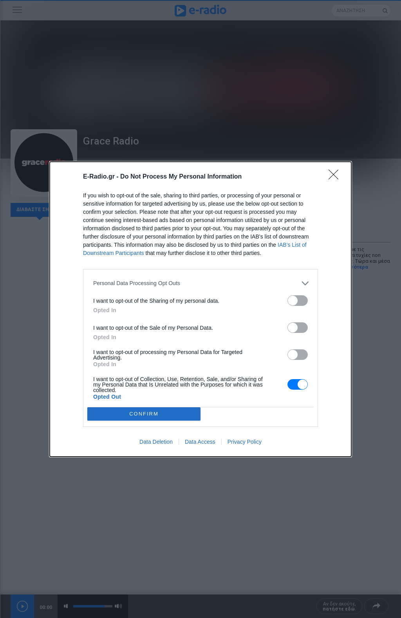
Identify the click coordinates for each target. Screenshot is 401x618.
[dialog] (200, 309)
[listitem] (200, 283)
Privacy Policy (245, 442)
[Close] (336, 177)
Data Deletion (156, 442)
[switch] (297, 300)
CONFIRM (144, 414)
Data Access (200, 442)
